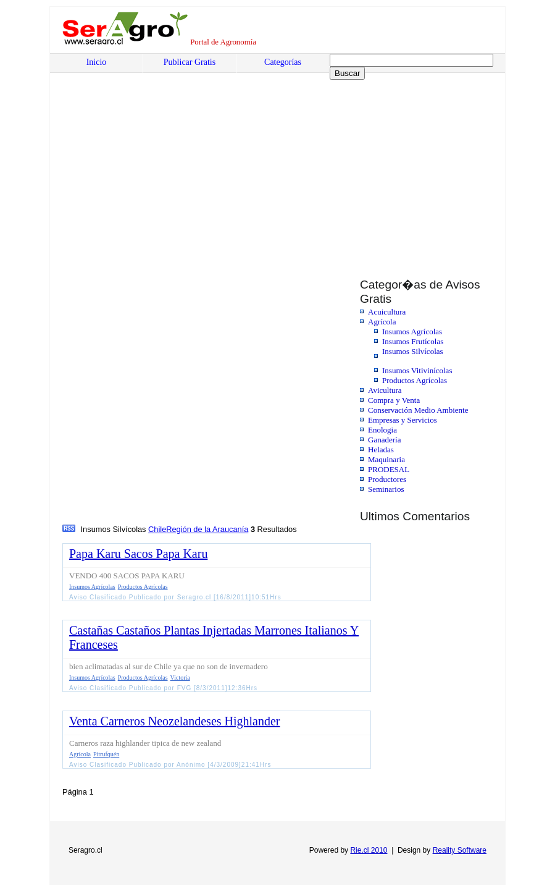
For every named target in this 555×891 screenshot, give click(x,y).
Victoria (180, 677)
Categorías (282, 62)
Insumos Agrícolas (412, 331)
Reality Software (459, 850)
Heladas (381, 449)
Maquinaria (386, 459)
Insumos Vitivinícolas (417, 370)
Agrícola (382, 321)
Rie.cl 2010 (368, 850)
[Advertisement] (156, 171)
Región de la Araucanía (207, 529)
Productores (387, 479)
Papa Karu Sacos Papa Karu (138, 553)
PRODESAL (388, 469)
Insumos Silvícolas (412, 351)
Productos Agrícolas (414, 380)
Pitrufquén (106, 754)
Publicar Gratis (189, 62)
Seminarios (386, 489)
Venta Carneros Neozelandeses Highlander (174, 721)
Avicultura (385, 390)
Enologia (382, 429)
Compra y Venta (394, 400)
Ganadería (384, 439)
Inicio (96, 62)
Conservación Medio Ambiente (418, 410)
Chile (157, 529)
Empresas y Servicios (402, 419)
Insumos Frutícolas (412, 341)
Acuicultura (387, 311)
